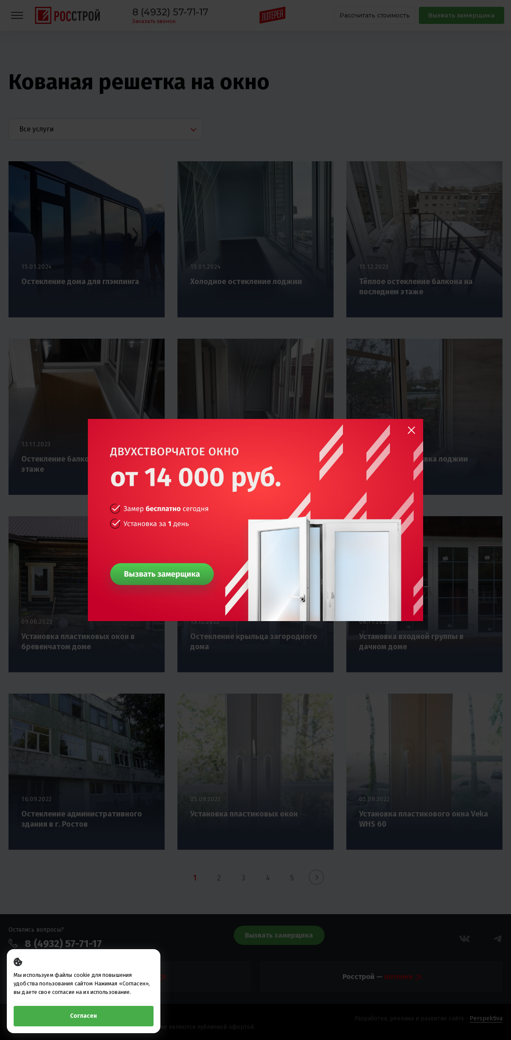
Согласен (83, 1016)
